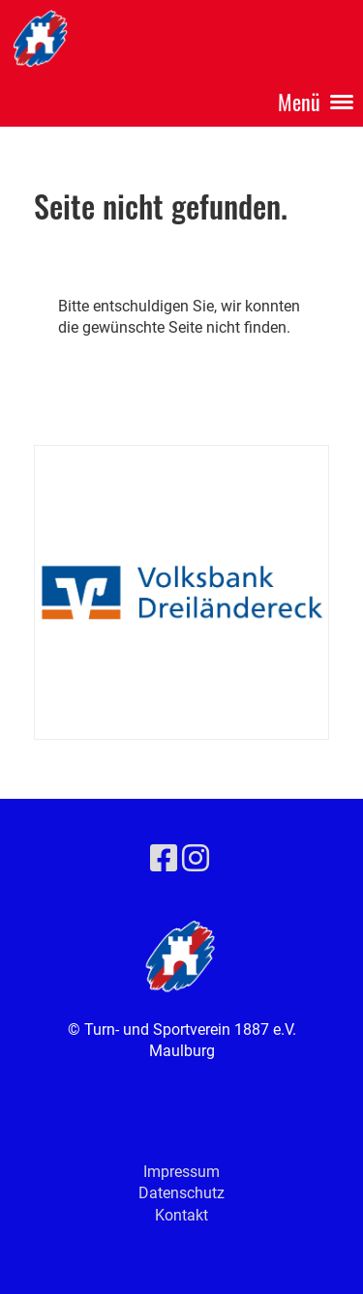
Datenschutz (181, 1193)
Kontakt (181, 1215)
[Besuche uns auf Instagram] (195, 858)
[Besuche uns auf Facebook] (163, 858)
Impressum (181, 1171)
